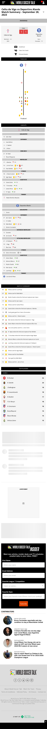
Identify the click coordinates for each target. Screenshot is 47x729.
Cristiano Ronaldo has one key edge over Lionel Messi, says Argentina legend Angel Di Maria (27, 633)
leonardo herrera (19, 652)
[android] (27, 680)
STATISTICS (23, 21)
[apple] (23, 680)
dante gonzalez (19, 640)
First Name (6, 560)
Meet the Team (28, 689)
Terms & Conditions (8, 692)
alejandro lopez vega (20, 629)
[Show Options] (43, 585)
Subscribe (23, 603)
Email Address (7, 571)
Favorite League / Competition (13, 581)
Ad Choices (32, 692)
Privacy (38, 689)
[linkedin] (31, 680)
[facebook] (15, 680)
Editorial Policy (22, 692)
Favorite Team (7, 592)
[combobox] (23, 585)
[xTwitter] (19, 680)
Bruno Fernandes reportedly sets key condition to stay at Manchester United (28, 621)
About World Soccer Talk (13, 689)
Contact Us (42, 692)
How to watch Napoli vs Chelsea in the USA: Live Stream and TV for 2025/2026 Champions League (28, 655)
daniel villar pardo (20, 618)
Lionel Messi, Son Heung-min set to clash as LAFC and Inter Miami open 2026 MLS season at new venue (27, 644)
